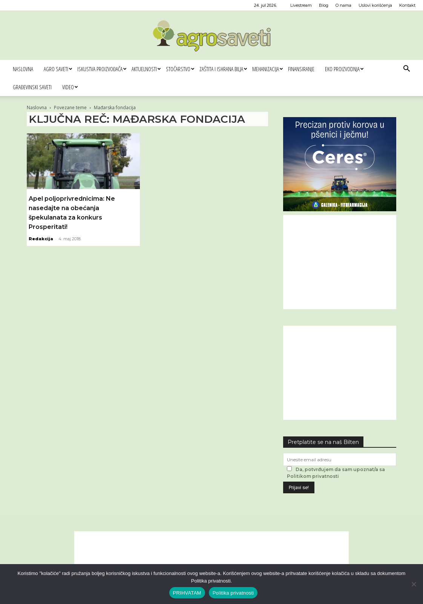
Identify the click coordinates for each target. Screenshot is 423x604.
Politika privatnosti (233, 593)
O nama (343, 5)
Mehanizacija (267, 69)
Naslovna (23, 69)
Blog (323, 5)
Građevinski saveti (32, 87)
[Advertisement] (339, 262)
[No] (413, 584)
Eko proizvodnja (344, 69)
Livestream (301, 5)
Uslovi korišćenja (375, 5)
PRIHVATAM (187, 593)
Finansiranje (301, 69)
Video (70, 87)
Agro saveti (58, 69)
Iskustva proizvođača (101, 69)
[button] (406, 69)
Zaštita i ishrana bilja (223, 69)
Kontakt (407, 5)
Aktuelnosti (146, 69)
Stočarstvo (180, 69)
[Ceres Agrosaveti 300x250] (339, 209)
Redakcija (41, 238)
